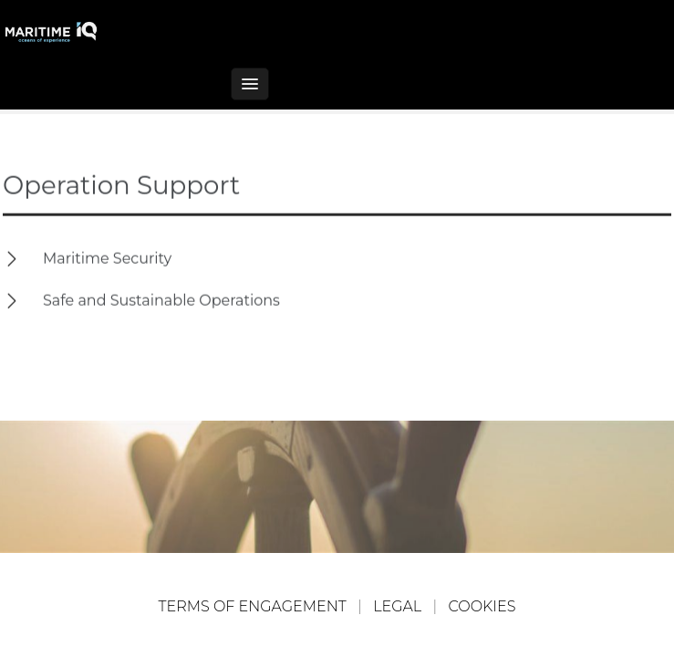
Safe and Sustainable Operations (161, 299)
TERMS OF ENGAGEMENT (253, 606)
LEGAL (397, 606)
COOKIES (482, 606)
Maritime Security (107, 257)
